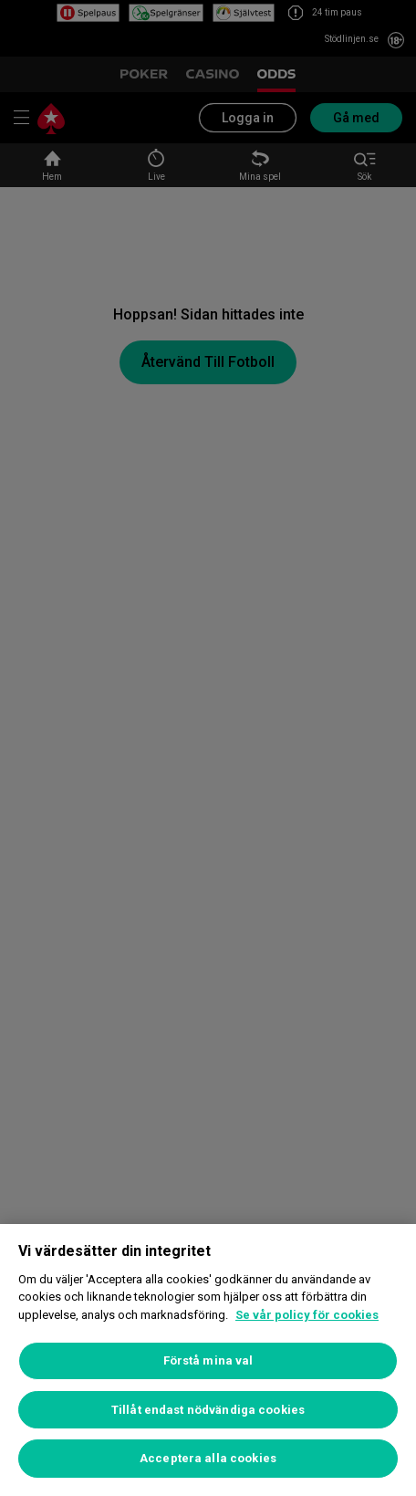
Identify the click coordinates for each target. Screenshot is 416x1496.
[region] (208, 1360)
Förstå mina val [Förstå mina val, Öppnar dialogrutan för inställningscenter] (208, 1360)
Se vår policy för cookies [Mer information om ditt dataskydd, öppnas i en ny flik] (307, 1315)
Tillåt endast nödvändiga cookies (208, 1410)
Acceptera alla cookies (208, 1458)
